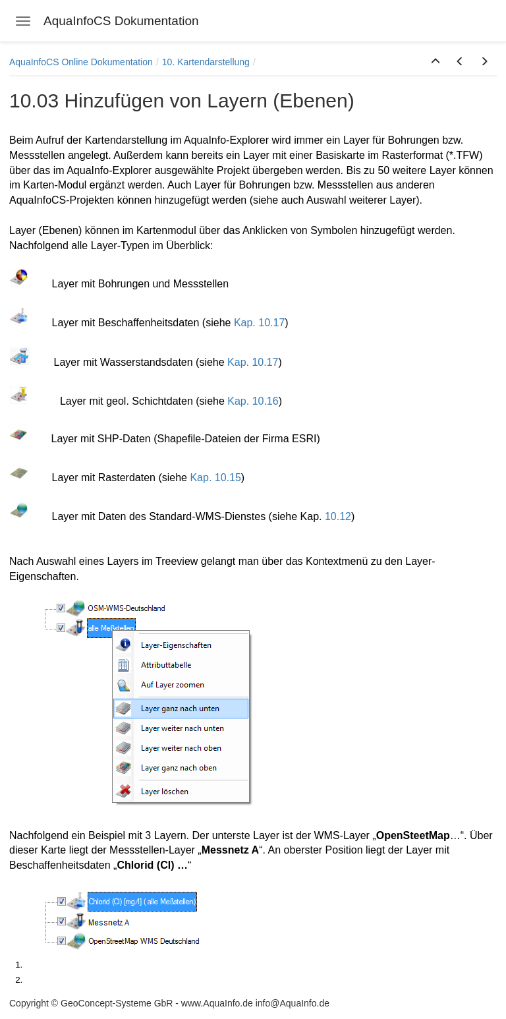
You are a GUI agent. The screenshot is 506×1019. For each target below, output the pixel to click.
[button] (435, 62)
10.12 (338, 516)
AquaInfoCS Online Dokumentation (81, 62)
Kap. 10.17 (259, 322)
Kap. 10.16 (252, 401)
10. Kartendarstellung (206, 62)
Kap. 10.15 (215, 477)
